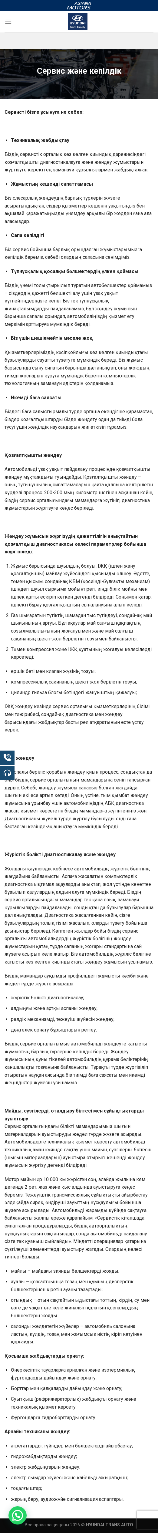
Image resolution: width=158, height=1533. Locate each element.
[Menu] (8, 21)
